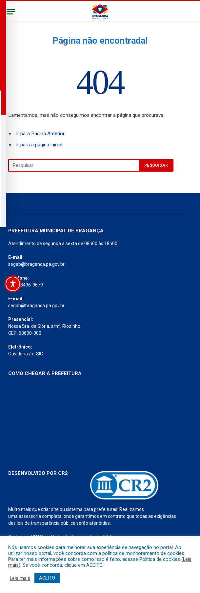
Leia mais (20, 578)
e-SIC (37, 353)
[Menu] (11, 11)
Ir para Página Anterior (40, 134)
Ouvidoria (18, 353)
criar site (50, 509)
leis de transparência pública (46, 523)
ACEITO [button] (47, 578)
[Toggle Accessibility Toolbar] (13, 284)
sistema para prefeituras (91, 509)
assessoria (30, 516)
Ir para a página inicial (39, 145)
